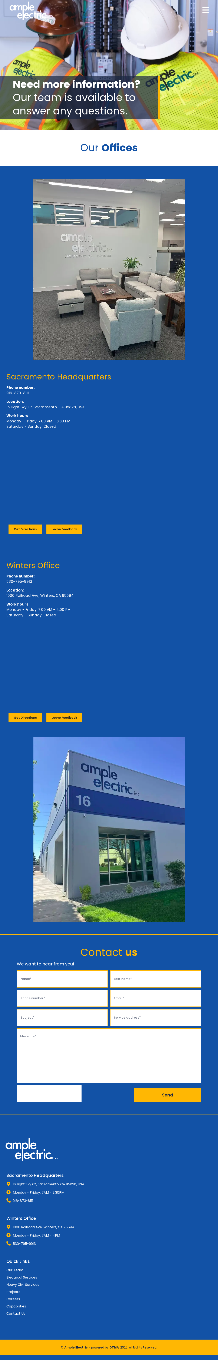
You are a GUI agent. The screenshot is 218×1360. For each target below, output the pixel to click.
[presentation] (49, 1098)
